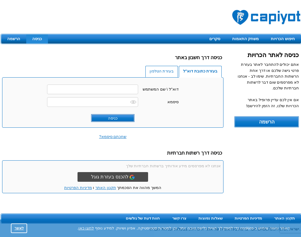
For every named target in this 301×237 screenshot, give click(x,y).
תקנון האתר (105, 187)
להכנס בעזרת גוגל (113, 177)
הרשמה (13, 39)
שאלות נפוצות (210, 218)
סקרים (214, 39)
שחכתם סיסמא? (113, 136)
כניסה (37, 39)
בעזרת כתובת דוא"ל (200, 71)
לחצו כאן (86, 228)
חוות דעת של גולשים (143, 218)
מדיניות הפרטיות (78, 187)
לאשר (19, 228)
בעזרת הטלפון (162, 71)
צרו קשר (179, 218)
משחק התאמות (245, 39)
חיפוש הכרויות (283, 39)
